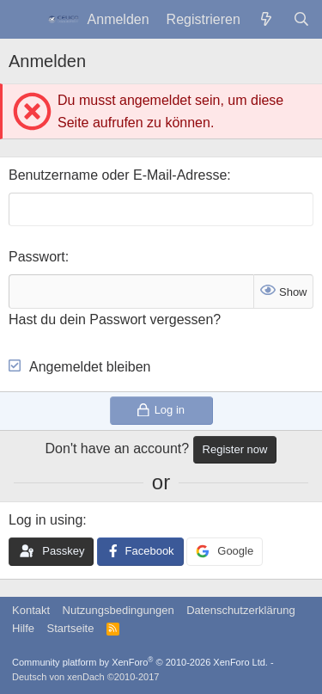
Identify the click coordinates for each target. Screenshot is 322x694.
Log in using (45, 520)
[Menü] (23, 20)
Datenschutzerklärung (240, 610)
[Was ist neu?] (266, 20)
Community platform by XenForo (140, 662)
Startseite (70, 628)
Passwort (37, 256)
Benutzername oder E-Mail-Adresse (118, 175)
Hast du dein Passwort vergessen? (115, 319)
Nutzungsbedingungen (118, 610)
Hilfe (23, 628)
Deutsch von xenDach (85, 677)
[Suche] (301, 20)
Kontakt (31, 610)
